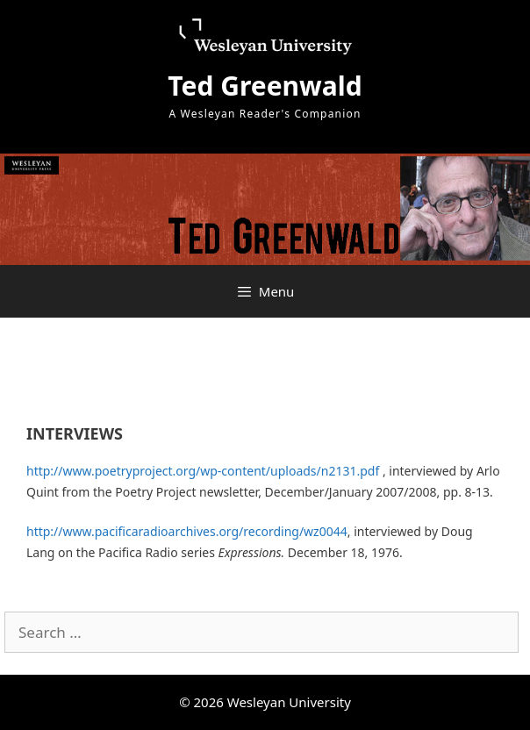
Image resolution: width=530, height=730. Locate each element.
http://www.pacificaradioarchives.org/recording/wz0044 (186, 531)
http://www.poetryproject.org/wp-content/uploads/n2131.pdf (202, 470)
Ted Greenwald (265, 86)
